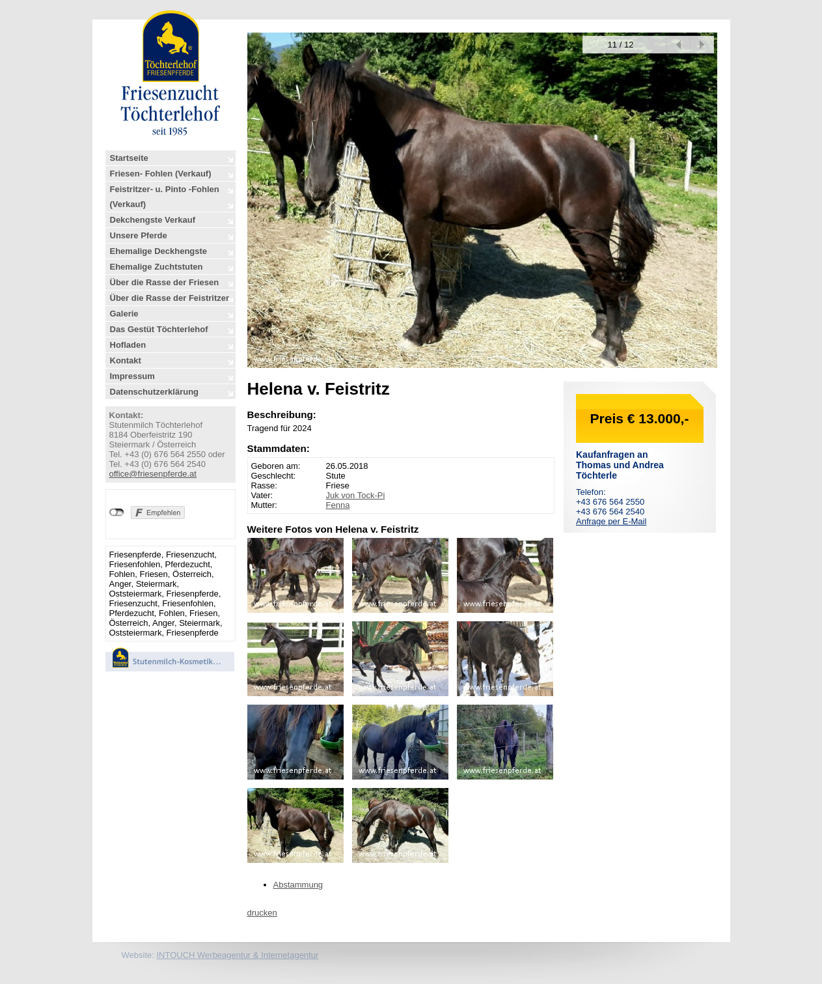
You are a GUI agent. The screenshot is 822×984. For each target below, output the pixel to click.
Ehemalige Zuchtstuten (156, 267)
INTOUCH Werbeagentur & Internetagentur (237, 955)
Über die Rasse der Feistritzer (170, 298)
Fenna (338, 505)
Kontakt (125, 360)
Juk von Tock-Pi (355, 495)
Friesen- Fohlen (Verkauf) (161, 173)
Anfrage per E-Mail (611, 521)
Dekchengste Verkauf (153, 220)
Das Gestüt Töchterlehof (159, 329)
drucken (262, 913)
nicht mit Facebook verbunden (116, 512)
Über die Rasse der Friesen (164, 282)
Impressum (132, 376)
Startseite (129, 158)
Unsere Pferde (138, 235)
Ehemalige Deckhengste (159, 251)
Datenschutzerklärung (154, 392)
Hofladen (128, 345)
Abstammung (298, 885)
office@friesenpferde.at (153, 474)
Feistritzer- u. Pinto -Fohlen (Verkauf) (164, 196)
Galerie (124, 313)
